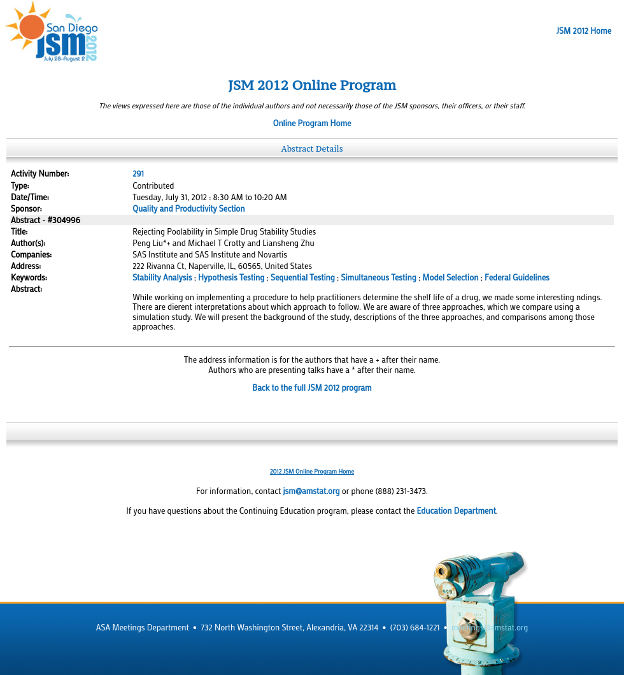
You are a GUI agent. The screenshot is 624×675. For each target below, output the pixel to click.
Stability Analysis (162, 277)
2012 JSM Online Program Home (312, 471)
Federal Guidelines (517, 277)
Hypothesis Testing (231, 277)
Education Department (456, 510)
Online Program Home (312, 123)
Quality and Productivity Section (188, 208)
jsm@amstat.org (311, 491)
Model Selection (450, 277)
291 (138, 173)
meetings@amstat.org (489, 627)
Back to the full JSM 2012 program (311, 387)
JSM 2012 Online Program (312, 85)
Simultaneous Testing (378, 277)
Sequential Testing (303, 277)
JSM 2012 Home (584, 30)
